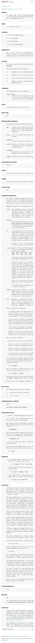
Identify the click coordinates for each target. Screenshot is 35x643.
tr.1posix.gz (8, 6)
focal (3, 6)
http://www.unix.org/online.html (14, 620)
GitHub (28, 636)
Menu (32, 1)
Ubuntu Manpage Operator (15, 636)
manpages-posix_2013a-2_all (14, 9)
